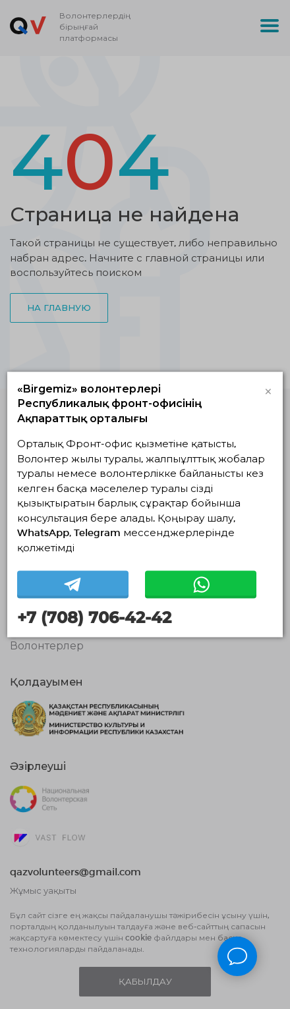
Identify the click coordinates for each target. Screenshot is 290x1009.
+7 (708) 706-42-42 (94, 618)
